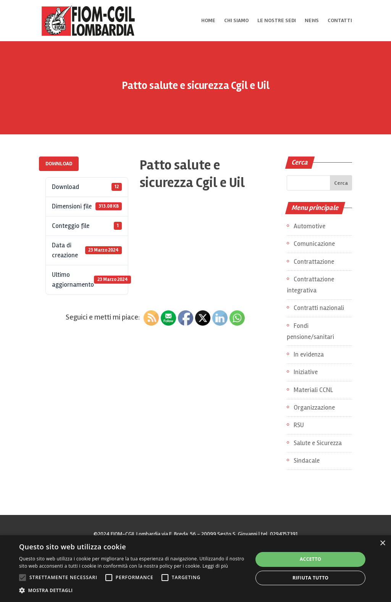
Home (208, 21)
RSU (299, 425)
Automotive (309, 226)
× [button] (382, 543)
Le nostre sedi (276, 21)
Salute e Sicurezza (318, 443)
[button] (132, 590)
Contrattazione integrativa (310, 284)
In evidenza (309, 354)
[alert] (195, 568)
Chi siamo (236, 21)
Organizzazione (314, 407)
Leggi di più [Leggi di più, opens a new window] (215, 566)
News (312, 21)
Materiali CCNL (313, 390)
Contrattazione (314, 262)
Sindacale (307, 461)
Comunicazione (314, 244)
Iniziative (306, 372)
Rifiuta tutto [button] (310, 578)
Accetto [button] (311, 559)
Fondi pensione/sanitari (310, 331)
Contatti (340, 21)
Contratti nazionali (319, 308)
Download (58, 163)
